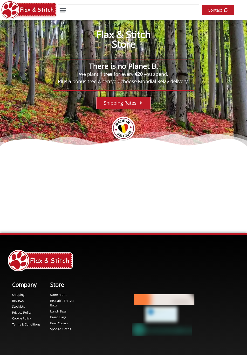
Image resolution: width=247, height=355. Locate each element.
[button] (63, 10)
